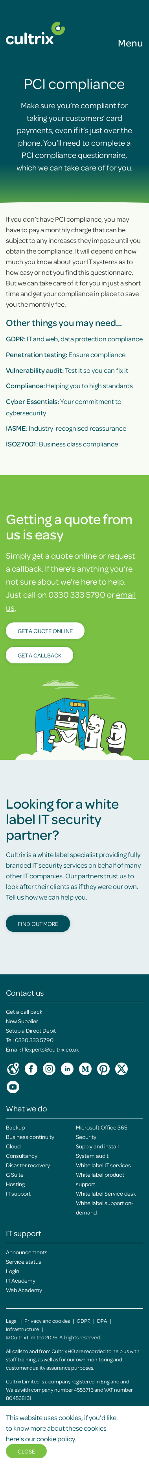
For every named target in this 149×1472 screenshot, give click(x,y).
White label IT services (103, 1164)
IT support (18, 1193)
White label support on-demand (104, 1207)
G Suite (15, 1174)
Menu (130, 42)
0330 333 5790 (34, 1039)
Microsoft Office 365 (101, 1127)
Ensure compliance (65, 354)
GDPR (83, 1320)
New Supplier (22, 1020)
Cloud (13, 1146)
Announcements (27, 1251)
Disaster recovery (28, 1164)
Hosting (15, 1183)
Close (26, 1451)
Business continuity (30, 1136)
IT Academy (20, 1280)
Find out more (38, 923)
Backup (15, 1127)
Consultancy (21, 1155)
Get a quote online (45, 630)
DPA (102, 1320)
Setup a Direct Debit (31, 1030)
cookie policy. (57, 1438)
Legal (12, 1320)
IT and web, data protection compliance (74, 338)
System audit (92, 1155)
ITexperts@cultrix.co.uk (50, 1049)
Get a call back (24, 1011)
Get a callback (39, 655)
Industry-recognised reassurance (66, 428)
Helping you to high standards (69, 385)
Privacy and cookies (47, 1320)
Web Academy (24, 1289)
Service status (23, 1261)
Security (86, 1136)
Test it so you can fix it (67, 370)
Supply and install (97, 1146)
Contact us (25, 992)
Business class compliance (62, 443)
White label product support (100, 1179)
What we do (26, 1108)
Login (12, 1270)
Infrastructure (22, 1329)
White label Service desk (106, 1193)
